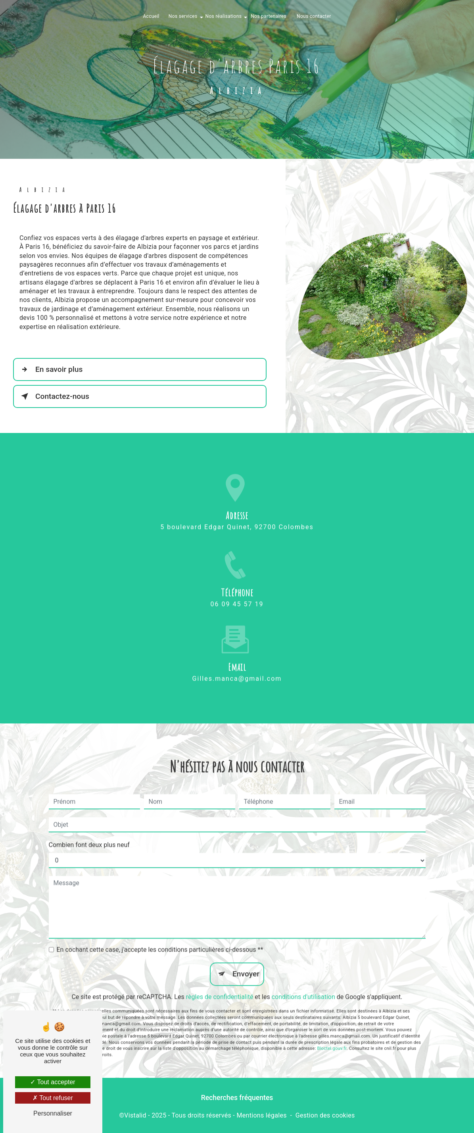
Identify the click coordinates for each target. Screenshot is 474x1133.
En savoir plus (50, 369)
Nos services (183, 16)
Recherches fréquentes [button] (237, 1098)
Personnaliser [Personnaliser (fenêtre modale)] (52, 1113)
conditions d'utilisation (303, 986)
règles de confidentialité (219, 986)
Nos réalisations (223, 16)
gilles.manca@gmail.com (237, 667)
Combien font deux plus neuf (89, 834)
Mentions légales (261, 1115)
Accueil (151, 16)
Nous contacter (314, 16)
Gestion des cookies (325, 1115)
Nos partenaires (268, 16)
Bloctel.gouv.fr (331, 1037)
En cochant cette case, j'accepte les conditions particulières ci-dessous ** (160, 939)
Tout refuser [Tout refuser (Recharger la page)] (53, 1098)
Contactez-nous (53, 396)
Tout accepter (52, 1082)
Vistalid (135, 1115)
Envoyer (245, 963)
